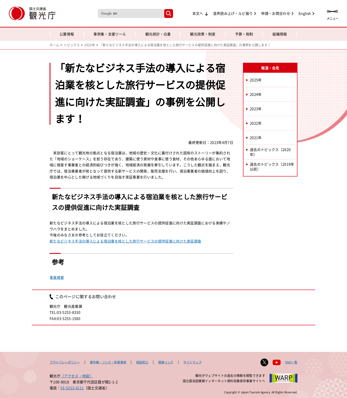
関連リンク (165, 362)
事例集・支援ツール (109, 34)
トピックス (72, 45)
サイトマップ (192, 362)
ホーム (54, 45)
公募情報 (67, 34)
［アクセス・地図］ (76, 375)
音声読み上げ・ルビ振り (233, 13)
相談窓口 (142, 362)
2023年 (89, 45)
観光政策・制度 (202, 34)
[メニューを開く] (332, 14)
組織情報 (279, 34)
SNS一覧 (291, 362)
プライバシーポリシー (65, 362)
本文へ (197, 13)
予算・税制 (244, 34)
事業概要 (57, 277)
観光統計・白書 (158, 34)
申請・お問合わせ (275, 13)
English (305, 13)
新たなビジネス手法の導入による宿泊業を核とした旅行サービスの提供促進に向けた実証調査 (125, 241)
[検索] (130, 13)
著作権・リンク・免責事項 (108, 362)
